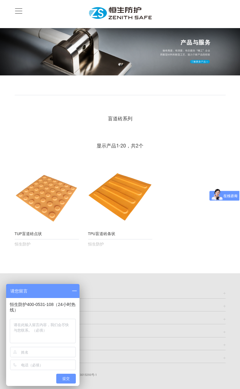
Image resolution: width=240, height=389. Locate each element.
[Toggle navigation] (18, 11)
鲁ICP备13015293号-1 (82, 374)
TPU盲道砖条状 (101, 233)
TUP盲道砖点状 (28, 233)
